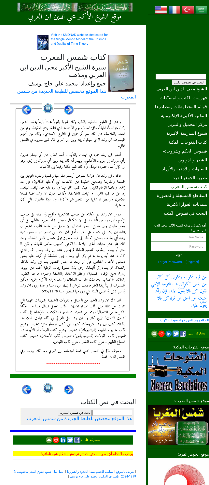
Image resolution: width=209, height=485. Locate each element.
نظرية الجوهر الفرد (190, 177)
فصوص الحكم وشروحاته (185, 151)
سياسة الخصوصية (102, 472)
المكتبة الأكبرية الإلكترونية (184, 115)
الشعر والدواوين (192, 159)
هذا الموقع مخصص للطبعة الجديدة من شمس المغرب (79, 418)
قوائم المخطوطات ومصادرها (181, 106)
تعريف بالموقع (125, 472)
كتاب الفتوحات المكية (187, 142)
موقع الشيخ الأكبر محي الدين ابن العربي (75, 16)
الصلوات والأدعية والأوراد (184, 168)
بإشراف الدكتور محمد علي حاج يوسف (94, 476)
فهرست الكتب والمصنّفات (183, 97)
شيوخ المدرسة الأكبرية (186, 133)
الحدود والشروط (77, 472)
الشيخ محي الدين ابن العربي (181, 88)
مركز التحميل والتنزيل (187, 124)
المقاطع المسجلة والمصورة (182, 195)
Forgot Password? (170, 262)
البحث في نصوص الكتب (189, 82)
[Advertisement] (178, 42)
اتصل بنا (59, 472)
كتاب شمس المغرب (189, 186)
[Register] (192, 262)
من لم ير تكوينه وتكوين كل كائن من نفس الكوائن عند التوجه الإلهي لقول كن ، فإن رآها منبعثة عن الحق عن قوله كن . (179, 291)
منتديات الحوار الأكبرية (187, 204)
